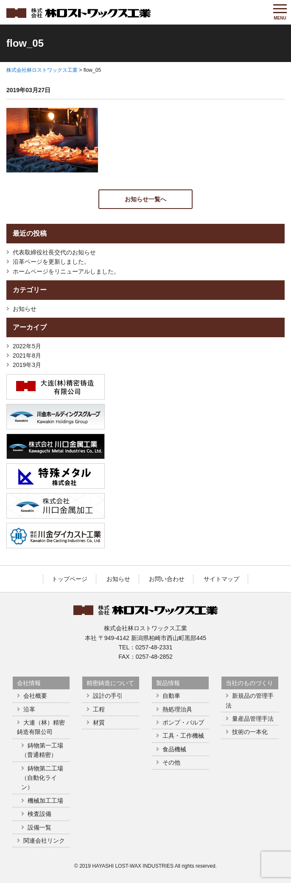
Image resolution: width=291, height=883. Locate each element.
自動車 (171, 695)
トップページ (69, 579)
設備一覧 (39, 827)
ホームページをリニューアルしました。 (66, 271)
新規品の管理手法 (250, 700)
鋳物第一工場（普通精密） (42, 750)
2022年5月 (27, 346)
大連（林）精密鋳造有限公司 (41, 727)
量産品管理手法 (253, 718)
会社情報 (29, 683)
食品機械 (174, 749)
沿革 (29, 709)
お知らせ (24, 308)
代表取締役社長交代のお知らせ (54, 252)
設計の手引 (108, 695)
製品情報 (168, 683)
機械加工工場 (45, 800)
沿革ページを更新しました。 (51, 261)
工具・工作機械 (183, 735)
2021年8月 (27, 355)
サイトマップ (221, 579)
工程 (99, 709)
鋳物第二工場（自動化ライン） (42, 778)
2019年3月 (27, 364)
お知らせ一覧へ (145, 199)
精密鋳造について (110, 683)
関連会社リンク (44, 840)
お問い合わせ (167, 579)
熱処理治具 (177, 709)
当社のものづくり (249, 683)
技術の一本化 (250, 731)
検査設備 (39, 813)
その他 (171, 762)
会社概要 (35, 695)
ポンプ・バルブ (183, 722)
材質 (99, 722)
